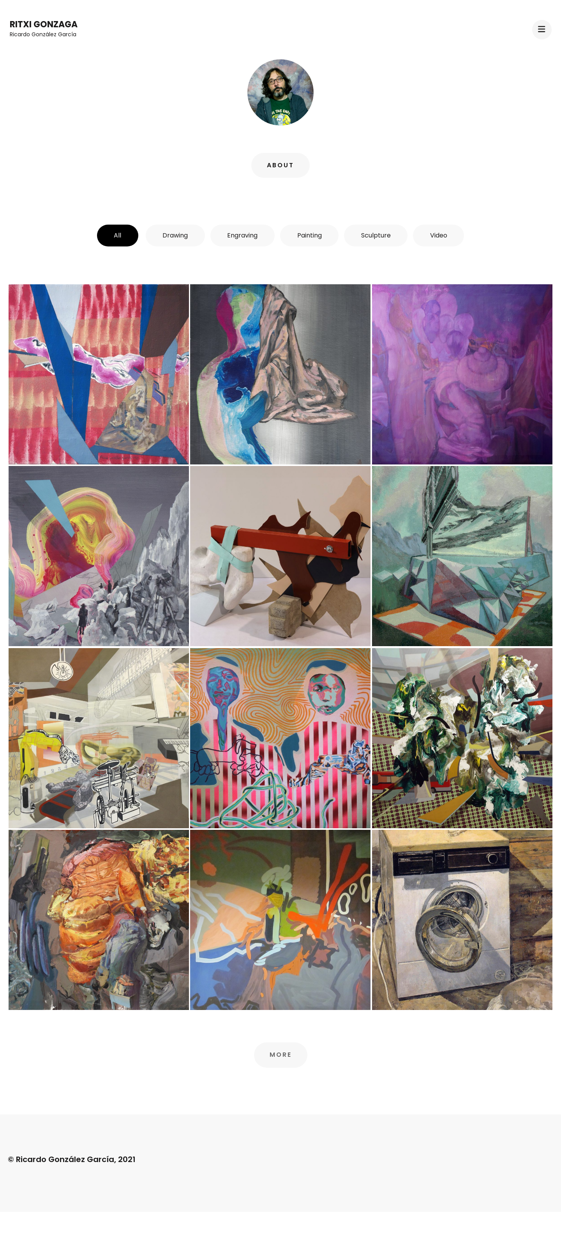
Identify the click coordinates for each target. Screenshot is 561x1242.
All (114, 235)
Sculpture (378, 235)
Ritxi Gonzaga (44, 24)
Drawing (173, 235)
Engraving (242, 235)
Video (442, 235)
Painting (310, 235)
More (281, 1055)
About (280, 165)
